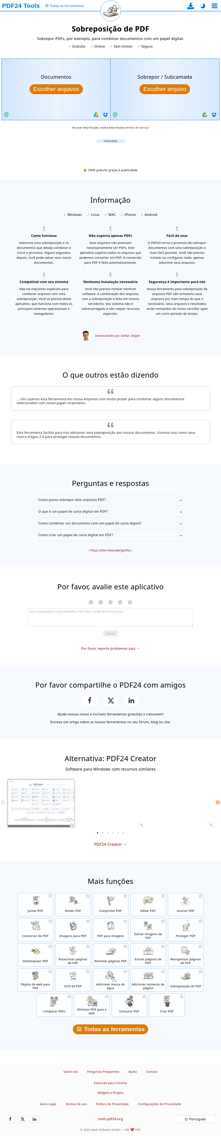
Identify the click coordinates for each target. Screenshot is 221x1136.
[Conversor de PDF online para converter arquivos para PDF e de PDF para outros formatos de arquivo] (35, 929)
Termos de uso (76, 1104)
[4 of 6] (113, 833)
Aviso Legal (48, 1104)
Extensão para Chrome (110, 1083)
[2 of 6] (103, 833)
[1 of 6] (98, 833)
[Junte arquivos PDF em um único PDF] (35, 904)
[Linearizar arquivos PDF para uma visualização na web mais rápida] (92, 1005)
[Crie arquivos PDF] (167, 1005)
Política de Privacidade (112, 1104)
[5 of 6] (118, 833)
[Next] (218, 802)
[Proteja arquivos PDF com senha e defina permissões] (185, 929)
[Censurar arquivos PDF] (129, 1005)
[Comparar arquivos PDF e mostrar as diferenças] (54, 1005)
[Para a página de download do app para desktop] (190, 6)
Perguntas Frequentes (103, 1072)
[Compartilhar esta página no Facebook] (90, 700)
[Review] (110, 617)
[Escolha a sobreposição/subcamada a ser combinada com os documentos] (164, 89)
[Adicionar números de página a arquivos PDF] (148, 980)
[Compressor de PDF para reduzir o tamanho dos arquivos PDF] (110, 904)
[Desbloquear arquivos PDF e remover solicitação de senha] (35, 954)
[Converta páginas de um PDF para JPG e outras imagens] (110, 929)
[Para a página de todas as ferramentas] (64, 5)
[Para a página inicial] (21, 5)
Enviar (110, 633)
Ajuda (133, 1072)
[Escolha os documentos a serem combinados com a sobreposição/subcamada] (56, 89)
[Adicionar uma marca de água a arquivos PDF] (110, 980)
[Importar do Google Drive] (96, 115)
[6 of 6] (123, 833)
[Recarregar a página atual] (110, 11)
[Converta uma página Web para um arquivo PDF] (35, 980)
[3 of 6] (108, 833)
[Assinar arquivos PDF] (185, 904)
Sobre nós (71, 1072)
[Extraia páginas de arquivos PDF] (148, 954)
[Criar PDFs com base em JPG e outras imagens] (73, 929)
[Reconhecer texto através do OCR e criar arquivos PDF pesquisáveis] (73, 980)
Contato (151, 1072)
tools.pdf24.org (110, 1119)
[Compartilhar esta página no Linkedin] (131, 700)
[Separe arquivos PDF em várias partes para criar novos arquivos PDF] (73, 904)
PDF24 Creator (108, 844)
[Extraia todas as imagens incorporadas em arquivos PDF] (148, 929)
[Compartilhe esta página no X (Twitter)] (110, 700)
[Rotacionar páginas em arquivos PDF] (73, 954)
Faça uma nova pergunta (110, 550)
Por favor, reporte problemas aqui (108, 648)
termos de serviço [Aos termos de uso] (137, 127)
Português (197, 1119)
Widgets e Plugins (111, 1093)
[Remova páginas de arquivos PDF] (110, 954)
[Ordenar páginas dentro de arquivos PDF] (185, 954)
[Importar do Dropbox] (105, 115)
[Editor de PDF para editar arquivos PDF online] (148, 904)
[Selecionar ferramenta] (214, 6)
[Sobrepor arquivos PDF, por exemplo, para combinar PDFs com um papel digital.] (185, 980)
